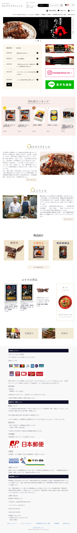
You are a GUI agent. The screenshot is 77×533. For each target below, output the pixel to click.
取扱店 (49, 14)
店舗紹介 (43, 14)
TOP (15, 14)
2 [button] (38, 41)
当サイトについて (12, 523)
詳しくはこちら (31, 179)
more (9, 84)
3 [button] (41, 41)
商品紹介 (37, 14)
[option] (38, 28)
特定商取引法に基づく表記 (59, 14)
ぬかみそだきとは (21, 14)
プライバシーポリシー (26, 523)
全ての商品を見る (38, 267)
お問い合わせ (71, 14)
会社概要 (56, 523)
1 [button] (36, 41)
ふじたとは (30, 14)
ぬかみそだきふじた (38, 527)
